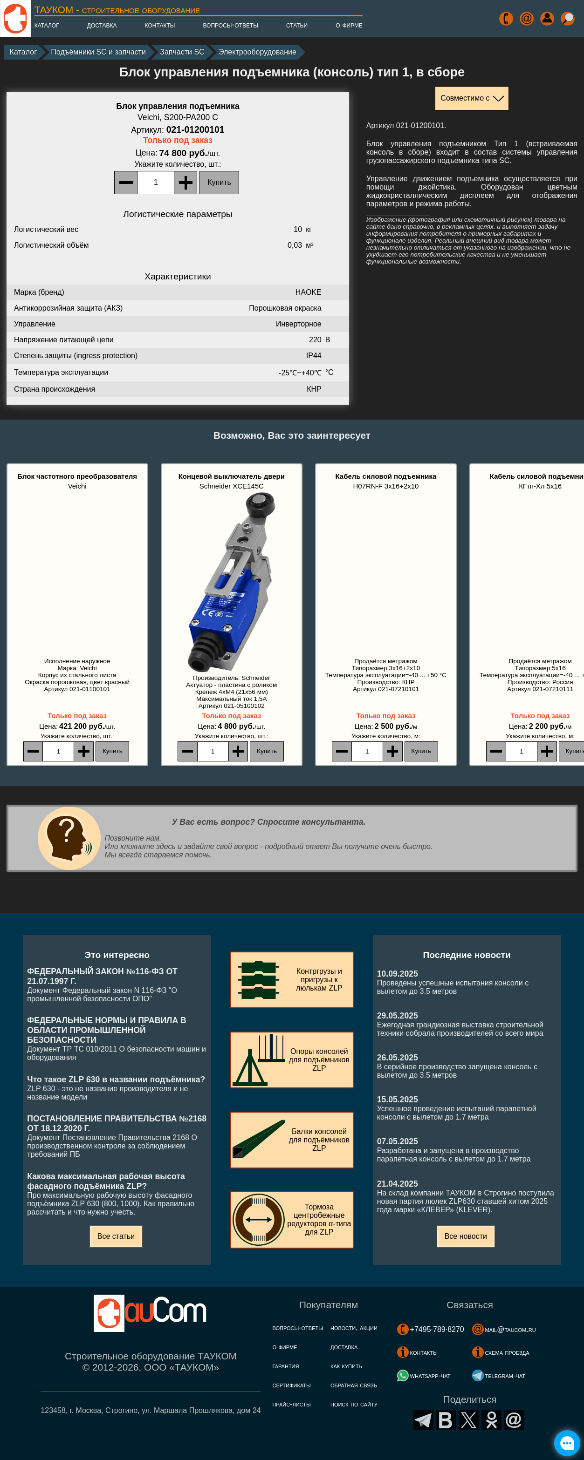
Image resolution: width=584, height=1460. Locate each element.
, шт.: (178, 164)
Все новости (466, 1236)
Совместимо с (464, 98)
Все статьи (116, 1236)
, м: (385, 736)
